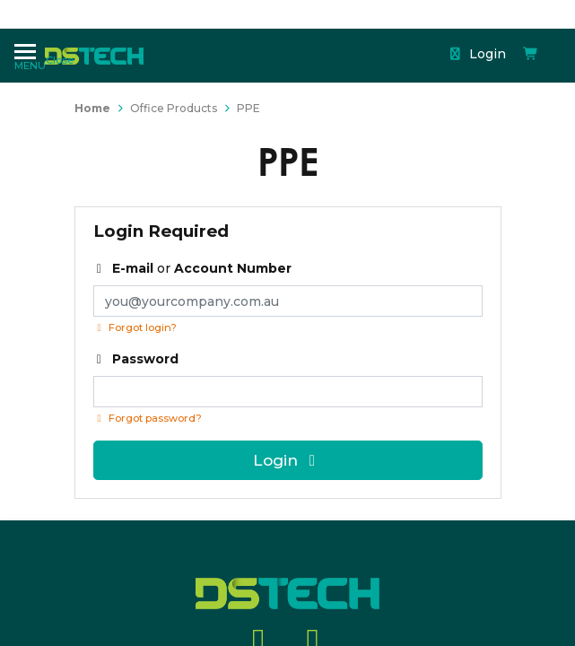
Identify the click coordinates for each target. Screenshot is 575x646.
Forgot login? (135, 327)
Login (354, 39)
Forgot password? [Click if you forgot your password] (147, 418)
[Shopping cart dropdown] (402, 39)
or (192, 268)
